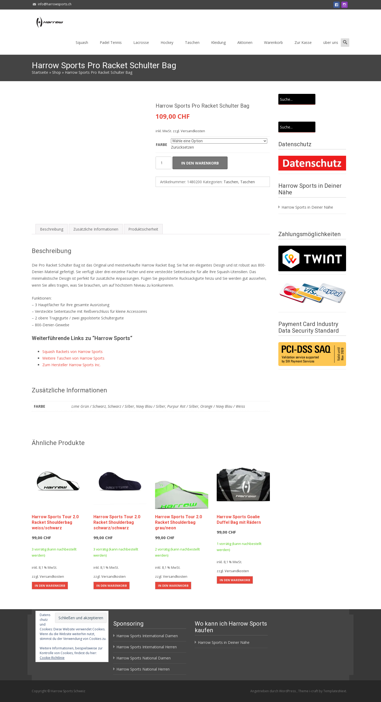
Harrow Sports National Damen (143, 657)
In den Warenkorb (200, 163)
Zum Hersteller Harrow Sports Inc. (71, 364)
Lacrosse (141, 42)
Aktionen (244, 42)
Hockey (167, 42)
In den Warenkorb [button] (50, 586)
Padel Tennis (111, 42)
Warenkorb (273, 42)
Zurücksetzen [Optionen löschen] (182, 147)
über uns (330, 42)
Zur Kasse (303, 42)
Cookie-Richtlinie (52, 657)
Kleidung (218, 42)
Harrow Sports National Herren (143, 669)
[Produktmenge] (163, 163)
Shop (56, 72)
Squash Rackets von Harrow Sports (72, 351)
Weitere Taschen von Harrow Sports (73, 358)
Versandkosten (193, 131)
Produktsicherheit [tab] (143, 229)
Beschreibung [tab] (51, 229)
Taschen (192, 42)
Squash (82, 42)
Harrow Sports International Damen (147, 635)
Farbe (161, 144)
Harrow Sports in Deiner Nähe (307, 207)
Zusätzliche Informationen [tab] (95, 229)
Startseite (40, 72)
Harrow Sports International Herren (146, 646)
